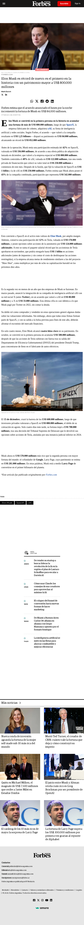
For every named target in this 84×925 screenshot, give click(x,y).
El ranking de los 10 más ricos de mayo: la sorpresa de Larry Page (20, 831)
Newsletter (15, 890)
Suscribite (64, 4)
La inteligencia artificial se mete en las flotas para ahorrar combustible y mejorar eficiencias (47, 642)
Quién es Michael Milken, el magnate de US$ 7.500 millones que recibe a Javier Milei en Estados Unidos (19, 787)
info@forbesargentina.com (17, 870)
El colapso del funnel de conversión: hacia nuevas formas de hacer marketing (46, 605)
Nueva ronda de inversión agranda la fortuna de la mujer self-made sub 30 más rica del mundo (18, 741)
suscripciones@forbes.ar (20, 878)
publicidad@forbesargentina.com (20, 866)
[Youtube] (46, 900)
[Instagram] (42, 900)
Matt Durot (6, 92)
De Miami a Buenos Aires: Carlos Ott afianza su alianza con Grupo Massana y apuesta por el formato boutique (46, 624)
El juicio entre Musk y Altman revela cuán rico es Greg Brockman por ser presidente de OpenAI (64, 787)
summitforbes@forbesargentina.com (20, 874)
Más (45, 552)
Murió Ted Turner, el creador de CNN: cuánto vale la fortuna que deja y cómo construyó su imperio (63, 741)
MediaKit (5, 890)
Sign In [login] (78, 3)
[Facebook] (34, 900)
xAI (29, 503)
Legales (79, 890)
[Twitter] (38, 900)
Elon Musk (7, 503)
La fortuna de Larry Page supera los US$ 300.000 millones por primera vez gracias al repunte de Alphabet (63, 834)
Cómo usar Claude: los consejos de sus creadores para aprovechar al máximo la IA (47, 588)
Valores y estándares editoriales (42, 890)
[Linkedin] (51, 900)
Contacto (24, 890)
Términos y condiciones (65, 890)
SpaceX (20, 503)
